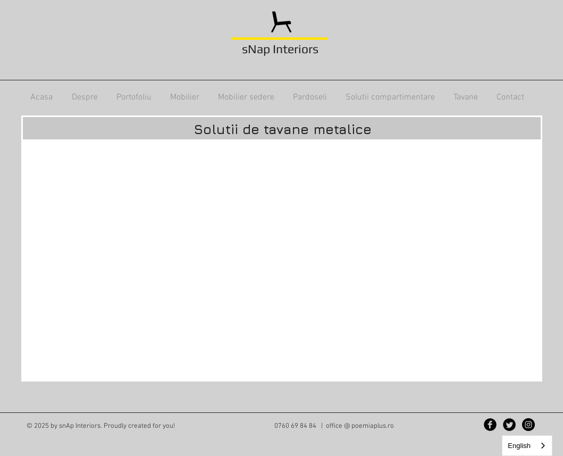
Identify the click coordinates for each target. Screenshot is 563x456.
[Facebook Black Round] (490, 424)
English (519, 446)
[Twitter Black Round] (509, 424)
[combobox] (527, 445)
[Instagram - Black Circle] (528, 424)
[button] (134, 97)
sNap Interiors (280, 49)
